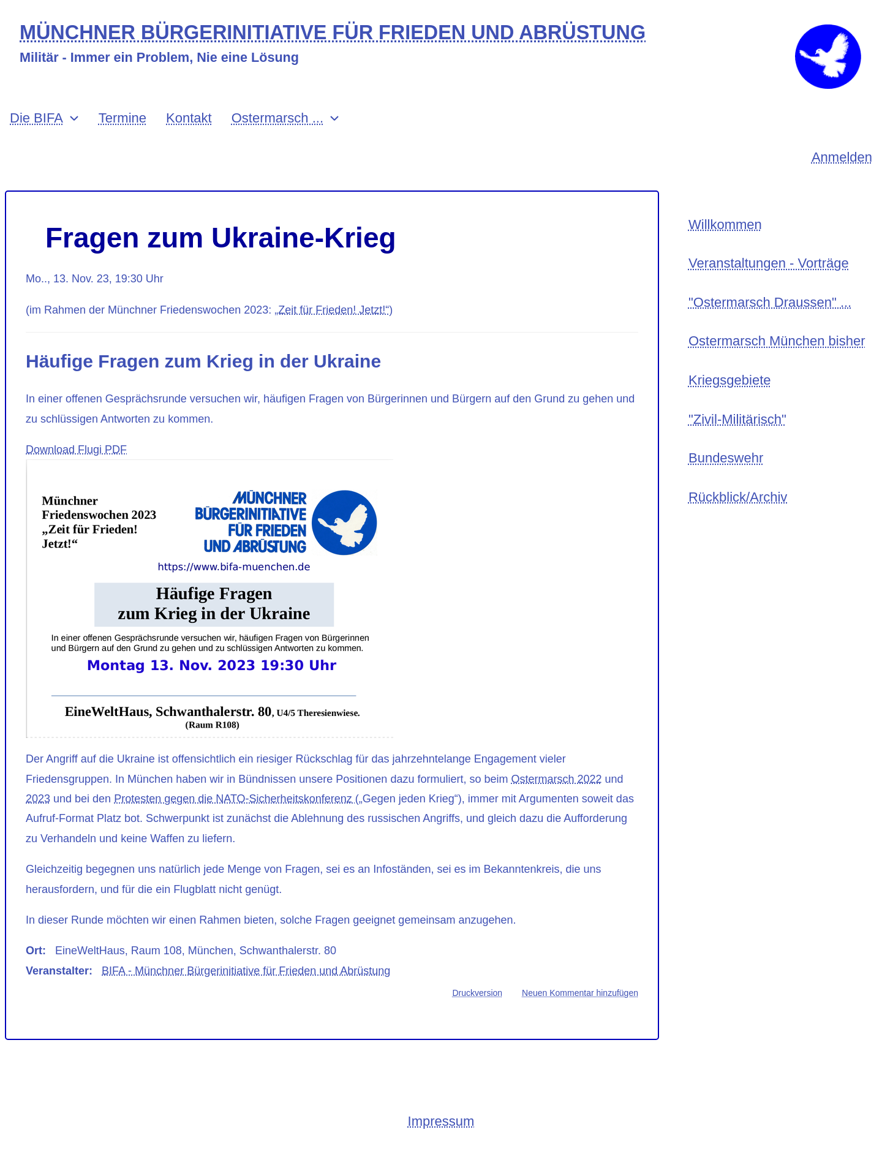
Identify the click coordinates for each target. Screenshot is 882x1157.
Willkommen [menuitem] (725, 224)
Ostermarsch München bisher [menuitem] (776, 341)
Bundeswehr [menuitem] (725, 457)
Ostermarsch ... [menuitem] (277, 118)
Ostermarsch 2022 (556, 779)
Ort (34, 950)
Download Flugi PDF (76, 449)
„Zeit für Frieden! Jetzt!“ (331, 310)
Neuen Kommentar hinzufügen (580, 993)
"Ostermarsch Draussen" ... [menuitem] (769, 302)
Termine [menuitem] (122, 118)
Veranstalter (57, 971)
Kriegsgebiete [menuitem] (729, 380)
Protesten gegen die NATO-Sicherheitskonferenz (234, 799)
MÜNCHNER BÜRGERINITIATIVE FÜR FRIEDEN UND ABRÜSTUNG (333, 32)
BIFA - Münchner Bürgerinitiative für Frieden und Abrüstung (246, 971)
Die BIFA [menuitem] (36, 118)
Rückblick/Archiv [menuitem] (737, 497)
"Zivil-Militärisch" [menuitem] (737, 419)
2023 (38, 799)
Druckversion (477, 993)
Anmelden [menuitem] (842, 157)
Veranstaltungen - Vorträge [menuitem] (768, 263)
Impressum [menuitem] (441, 1121)
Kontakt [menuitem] (189, 118)
